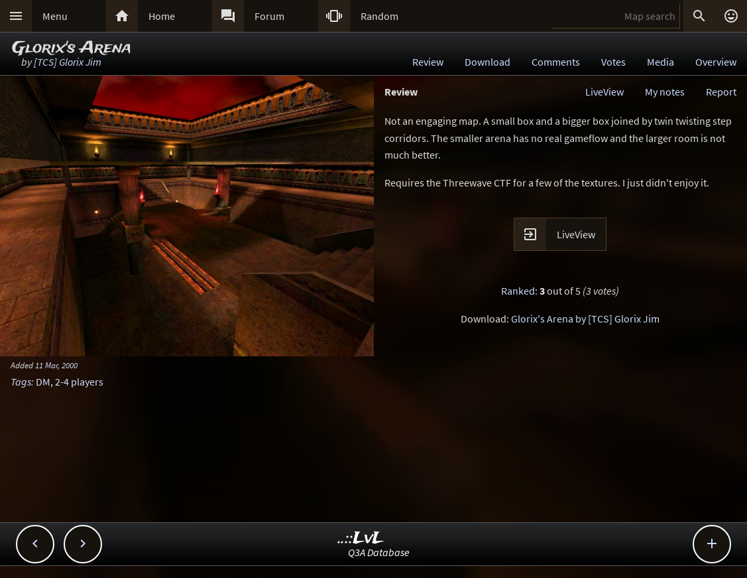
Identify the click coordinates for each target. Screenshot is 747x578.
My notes (665, 91)
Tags (21, 381)
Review (427, 61)
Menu (55, 16)
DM (43, 381)
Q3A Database (379, 552)
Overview (715, 61)
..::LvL (361, 538)
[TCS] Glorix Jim (67, 61)
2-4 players (79, 381)
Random (379, 16)
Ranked (518, 290)
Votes (613, 61)
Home (161, 16)
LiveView (604, 91)
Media (660, 61)
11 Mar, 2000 (56, 365)
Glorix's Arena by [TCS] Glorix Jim (585, 318)
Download (487, 61)
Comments (556, 61)
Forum (269, 16)
